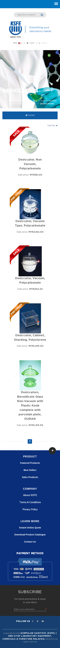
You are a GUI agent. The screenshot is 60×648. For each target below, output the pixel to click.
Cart (32, 43)
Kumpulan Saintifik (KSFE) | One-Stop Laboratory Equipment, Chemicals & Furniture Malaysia (29, 636)
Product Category (25, 101)
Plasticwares (48, 101)
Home (7, 101)
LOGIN (43, 43)
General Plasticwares (23, 104)
